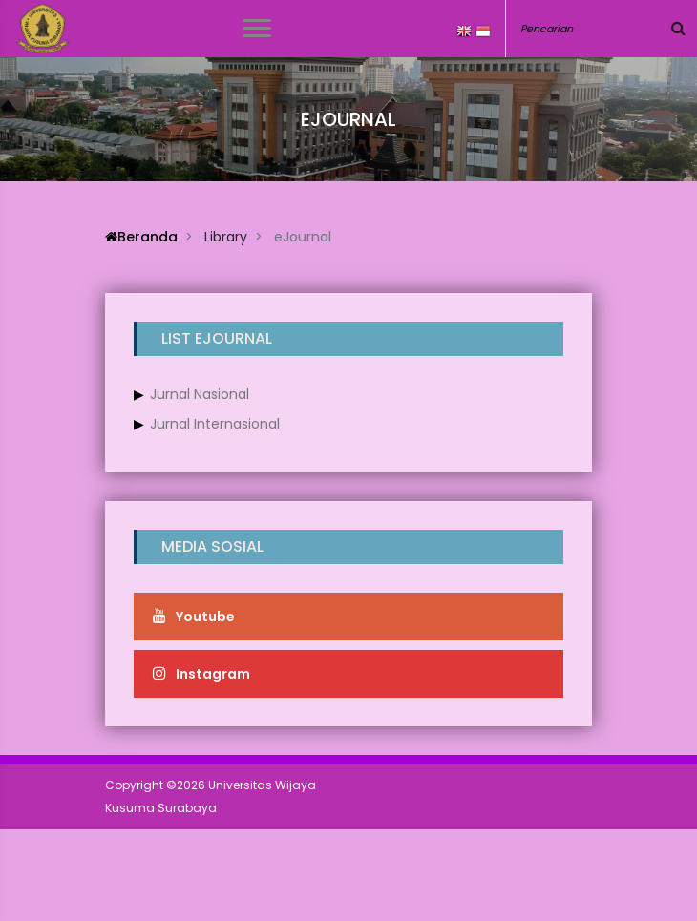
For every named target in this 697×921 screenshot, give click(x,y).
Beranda (141, 236)
